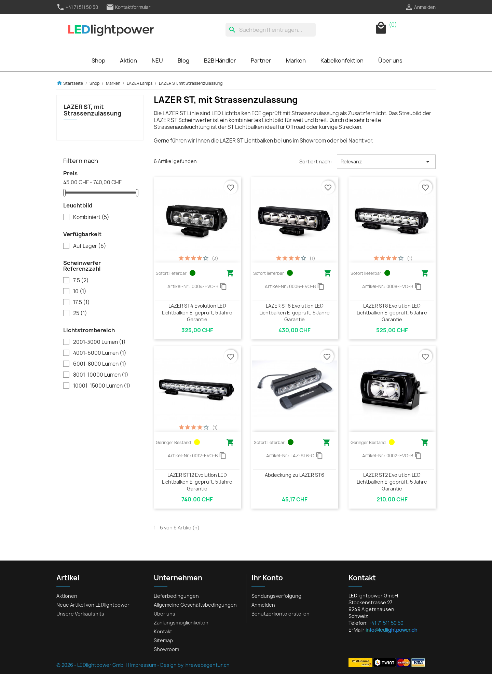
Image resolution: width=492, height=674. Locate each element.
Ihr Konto (267, 577)
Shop (98, 60)
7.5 (81, 280)
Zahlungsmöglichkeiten (181, 622)
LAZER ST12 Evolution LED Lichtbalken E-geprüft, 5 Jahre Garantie (197, 482)
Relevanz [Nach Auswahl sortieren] (386, 162)
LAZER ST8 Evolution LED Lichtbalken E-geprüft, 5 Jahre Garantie (392, 312)
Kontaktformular (128, 7)
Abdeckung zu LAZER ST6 (294, 475)
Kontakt (163, 631)
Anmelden (263, 605)
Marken (296, 60)
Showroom (166, 649)
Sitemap (163, 640)
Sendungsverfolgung (276, 596)
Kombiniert (91, 217)
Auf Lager (89, 246)
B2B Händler (220, 60)
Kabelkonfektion (342, 60)
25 (80, 313)
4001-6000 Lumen (99, 353)
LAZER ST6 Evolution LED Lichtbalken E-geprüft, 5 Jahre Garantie (294, 312)
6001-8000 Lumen (99, 364)
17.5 (81, 302)
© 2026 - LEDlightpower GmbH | (93, 665)
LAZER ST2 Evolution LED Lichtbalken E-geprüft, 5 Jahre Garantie (392, 482)
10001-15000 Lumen (102, 385)
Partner (261, 60)
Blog (183, 60)
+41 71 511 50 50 (77, 7)
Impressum (143, 665)
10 (79, 291)
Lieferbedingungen (176, 596)
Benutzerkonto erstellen (280, 613)
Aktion (128, 60)
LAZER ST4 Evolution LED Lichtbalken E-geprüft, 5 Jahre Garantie (197, 312)
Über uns (390, 60)
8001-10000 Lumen (100, 375)
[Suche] (271, 30)
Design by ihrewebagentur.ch (195, 665)
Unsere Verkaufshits (80, 613)
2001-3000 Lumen (99, 342)
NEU (157, 60)
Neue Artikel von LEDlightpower (92, 605)
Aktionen (66, 596)
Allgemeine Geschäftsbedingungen (195, 605)
